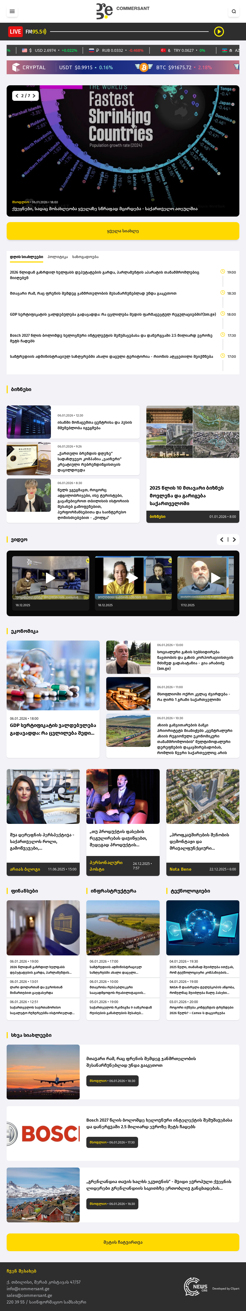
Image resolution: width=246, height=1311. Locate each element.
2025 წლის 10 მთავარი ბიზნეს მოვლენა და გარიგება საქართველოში (187, 496)
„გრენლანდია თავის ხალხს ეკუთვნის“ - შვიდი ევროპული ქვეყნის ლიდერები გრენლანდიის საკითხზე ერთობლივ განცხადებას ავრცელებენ (158, 1185)
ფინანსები (24, 891)
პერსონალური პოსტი (106, 866)
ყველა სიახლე (123, 230)
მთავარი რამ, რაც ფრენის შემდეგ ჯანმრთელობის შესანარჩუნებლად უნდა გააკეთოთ (93, 293)
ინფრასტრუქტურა (113, 891)
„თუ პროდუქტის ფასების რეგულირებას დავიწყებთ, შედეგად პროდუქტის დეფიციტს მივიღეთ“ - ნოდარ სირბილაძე (122, 838)
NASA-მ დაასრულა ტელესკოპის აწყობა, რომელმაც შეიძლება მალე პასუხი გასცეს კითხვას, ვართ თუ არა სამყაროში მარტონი (202, 990)
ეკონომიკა (24, 631)
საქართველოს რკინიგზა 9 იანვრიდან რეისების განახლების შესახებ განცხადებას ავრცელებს (121, 1011)
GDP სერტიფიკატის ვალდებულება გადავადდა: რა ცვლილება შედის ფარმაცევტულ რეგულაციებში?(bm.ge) (113, 314)
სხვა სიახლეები (31, 1035)
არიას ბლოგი (25, 869)
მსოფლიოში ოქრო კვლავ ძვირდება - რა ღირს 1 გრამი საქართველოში (193, 697)
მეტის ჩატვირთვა (123, 1242)
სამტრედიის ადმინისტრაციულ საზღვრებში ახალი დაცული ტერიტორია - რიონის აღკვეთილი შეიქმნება (111, 356)
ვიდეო (19, 539)
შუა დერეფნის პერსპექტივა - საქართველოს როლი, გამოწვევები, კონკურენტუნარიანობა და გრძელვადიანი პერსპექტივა (42, 842)
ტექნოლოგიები (190, 891)
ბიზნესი (21, 389)
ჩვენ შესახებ (22, 1271)
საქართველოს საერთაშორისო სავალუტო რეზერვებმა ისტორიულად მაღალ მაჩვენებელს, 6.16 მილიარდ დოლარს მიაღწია (41, 1011)
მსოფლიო (98, 1081)
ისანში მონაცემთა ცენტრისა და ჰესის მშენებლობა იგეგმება (95, 425)
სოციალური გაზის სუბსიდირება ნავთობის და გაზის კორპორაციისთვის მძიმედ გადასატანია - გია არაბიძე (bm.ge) (195, 660)
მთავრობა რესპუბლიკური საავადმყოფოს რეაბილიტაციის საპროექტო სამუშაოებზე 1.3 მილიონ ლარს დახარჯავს (120, 990)
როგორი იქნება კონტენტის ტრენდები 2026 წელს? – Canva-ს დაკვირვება (202, 1010)
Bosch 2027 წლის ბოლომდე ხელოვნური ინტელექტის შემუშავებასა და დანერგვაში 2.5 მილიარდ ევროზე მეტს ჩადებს (111, 338)
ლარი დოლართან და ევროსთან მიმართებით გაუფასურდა (36, 990)
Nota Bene (181, 869)
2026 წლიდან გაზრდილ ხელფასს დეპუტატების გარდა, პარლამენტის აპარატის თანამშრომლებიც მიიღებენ (104, 275)
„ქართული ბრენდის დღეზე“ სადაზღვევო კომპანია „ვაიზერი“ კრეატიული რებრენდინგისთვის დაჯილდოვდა (89, 461)
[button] (16, 96)
